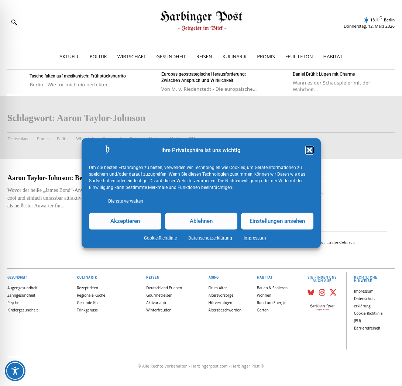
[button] (309, 150)
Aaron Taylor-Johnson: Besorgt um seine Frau (73, 178)
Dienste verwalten (125, 200)
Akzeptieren (125, 221)
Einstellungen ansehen (277, 221)
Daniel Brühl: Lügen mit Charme (324, 74)
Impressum (255, 237)
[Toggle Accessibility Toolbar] (15, 370)
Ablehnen (201, 221)
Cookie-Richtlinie (160, 237)
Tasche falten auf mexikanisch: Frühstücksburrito (78, 76)
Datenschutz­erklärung (210, 237)
